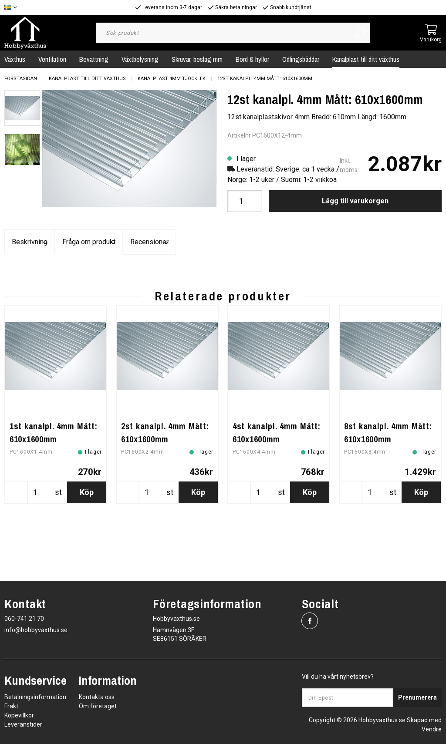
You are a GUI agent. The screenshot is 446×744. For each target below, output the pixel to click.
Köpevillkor (19, 715)
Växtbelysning (140, 59)
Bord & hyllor (252, 59)
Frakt (11, 706)
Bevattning (93, 59)
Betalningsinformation (35, 697)
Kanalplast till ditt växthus (365, 59)
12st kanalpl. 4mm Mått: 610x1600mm (264, 78)
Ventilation (52, 59)
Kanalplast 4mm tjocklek (172, 78)
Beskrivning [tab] (77, 242)
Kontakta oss (97, 697)
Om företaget (98, 706)
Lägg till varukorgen (355, 201)
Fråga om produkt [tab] (223, 242)
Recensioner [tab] (368, 242)
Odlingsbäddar (300, 59)
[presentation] (22, 108)
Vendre (432, 729)
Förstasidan (20, 78)
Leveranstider (23, 724)
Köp (87, 560)
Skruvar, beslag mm (197, 59)
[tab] (22, 108)
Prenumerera (417, 697)
